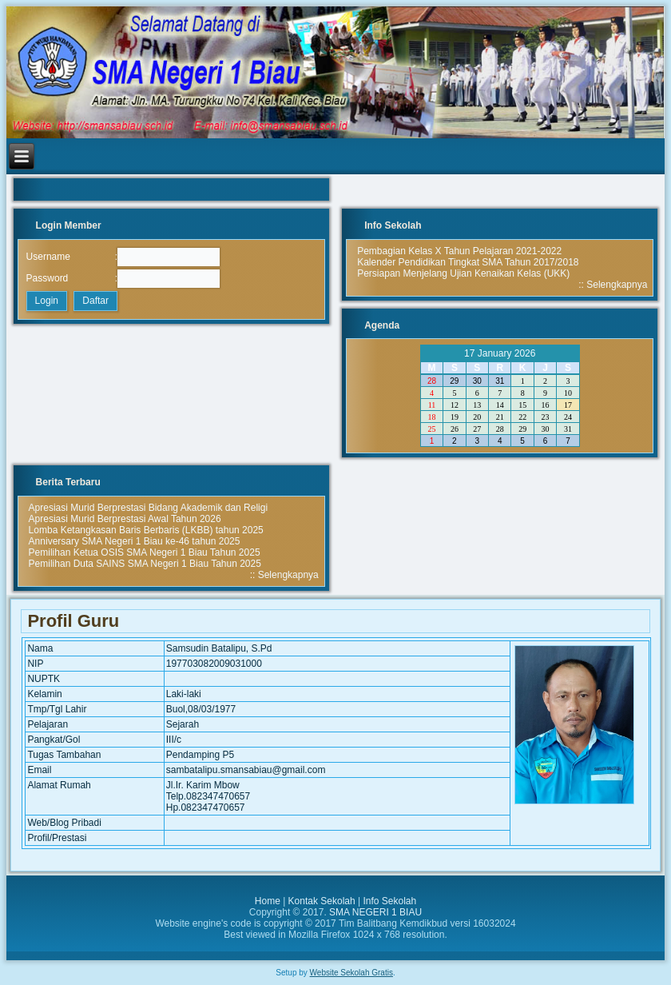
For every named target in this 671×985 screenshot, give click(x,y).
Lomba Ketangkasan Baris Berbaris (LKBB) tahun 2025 (146, 530)
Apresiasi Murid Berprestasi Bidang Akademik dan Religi (148, 507)
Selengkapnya (616, 284)
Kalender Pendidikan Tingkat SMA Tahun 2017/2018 (467, 262)
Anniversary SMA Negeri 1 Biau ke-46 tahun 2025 (134, 541)
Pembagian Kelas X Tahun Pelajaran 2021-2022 (459, 251)
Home (267, 901)
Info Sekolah (389, 901)
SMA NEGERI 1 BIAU (375, 912)
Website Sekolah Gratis (351, 972)
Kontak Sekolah (321, 901)
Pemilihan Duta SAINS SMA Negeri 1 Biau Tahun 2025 (145, 563)
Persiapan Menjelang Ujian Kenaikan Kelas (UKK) (463, 273)
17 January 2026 (499, 353)
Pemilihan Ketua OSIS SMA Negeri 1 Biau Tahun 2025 (144, 552)
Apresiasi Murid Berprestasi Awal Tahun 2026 (125, 518)
